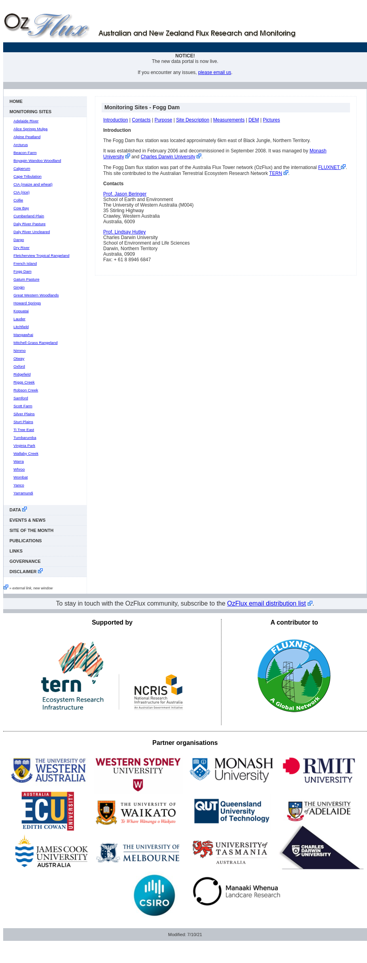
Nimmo (19, 350)
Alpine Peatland (26, 137)
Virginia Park (24, 445)
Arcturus (20, 144)
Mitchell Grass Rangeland (35, 342)
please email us (214, 72)
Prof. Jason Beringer (124, 194)
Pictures (271, 120)
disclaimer (26, 571)
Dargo (18, 239)
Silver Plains (24, 414)
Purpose (163, 120)
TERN (275, 173)
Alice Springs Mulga (30, 129)
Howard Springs (27, 303)
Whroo (19, 469)
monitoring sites (30, 111)
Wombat (20, 477)
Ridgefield (21, 374)
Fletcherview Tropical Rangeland (41, 255)
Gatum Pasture (26, 279)
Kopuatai (21, 311)
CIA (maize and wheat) (33, 184)
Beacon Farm (25, 152)
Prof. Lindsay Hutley (124, 232)
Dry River (21, 247)
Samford (20, 398)
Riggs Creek (24, 382)
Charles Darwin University (168, 157)
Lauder (19, 319)
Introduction (115, 120)
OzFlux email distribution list (266, 603)
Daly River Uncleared (31, 232)
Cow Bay (21, 208)
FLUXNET (332, 167)
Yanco (18, 485)
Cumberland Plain (28, 216)
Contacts (141, 120)
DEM (253, 120)
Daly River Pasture (29, 224)
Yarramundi (23, 493)
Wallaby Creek (25, 453)
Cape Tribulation (27, 176)
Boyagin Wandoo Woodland (37, 160)
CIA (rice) (21, 192)
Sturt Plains (23, 422)
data (18, 509)
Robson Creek (25, 390)
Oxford (19, 366)
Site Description (192, 120)
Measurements (228, 120)
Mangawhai (23, 334)
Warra (18, 461)
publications (25, 540)
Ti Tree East (23, 429)
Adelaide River (25, 121)
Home (16, 101)
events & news (27, 520)
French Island (25, 263)
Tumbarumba (24, 437)
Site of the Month (31, 530)
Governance (25, 561)
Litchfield (20, 327)
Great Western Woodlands (36, 295)
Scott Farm (22, 406)
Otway (19, 358)
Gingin (19, 287)
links (16, 551)
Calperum (21, 168)
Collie (18, 200)
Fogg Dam (22, 271)
